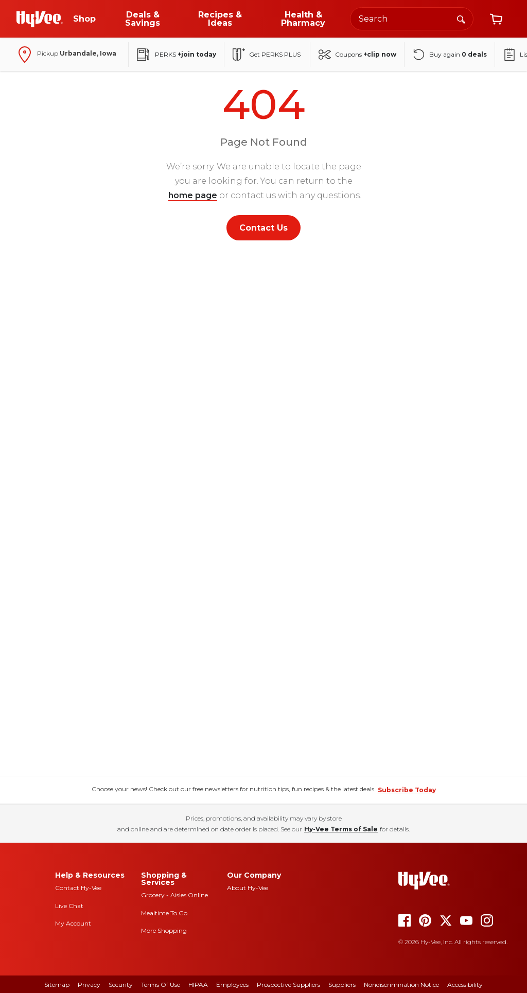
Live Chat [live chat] (69, 906)
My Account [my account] (73, 923)
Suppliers (342, 984)
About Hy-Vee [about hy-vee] (247, 888)
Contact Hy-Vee (78, 888)
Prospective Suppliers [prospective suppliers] (288, 984)
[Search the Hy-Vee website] (411, 18)
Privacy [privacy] (89, 984)
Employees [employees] (232, 984)
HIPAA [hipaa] (198, 984)
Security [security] (121, 984)
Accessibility (465, 984)
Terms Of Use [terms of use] (160, 984)
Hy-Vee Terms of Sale (341, 829)
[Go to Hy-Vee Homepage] (39, 19)
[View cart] (496, 19)
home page (192, 195)
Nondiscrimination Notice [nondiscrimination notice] (401, 984)
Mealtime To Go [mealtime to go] (164, 913)
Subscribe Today (407, 790)
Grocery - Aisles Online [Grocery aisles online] (174, 895)
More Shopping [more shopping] (164, 930)
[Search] (461, 18)
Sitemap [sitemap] (56, 984)
